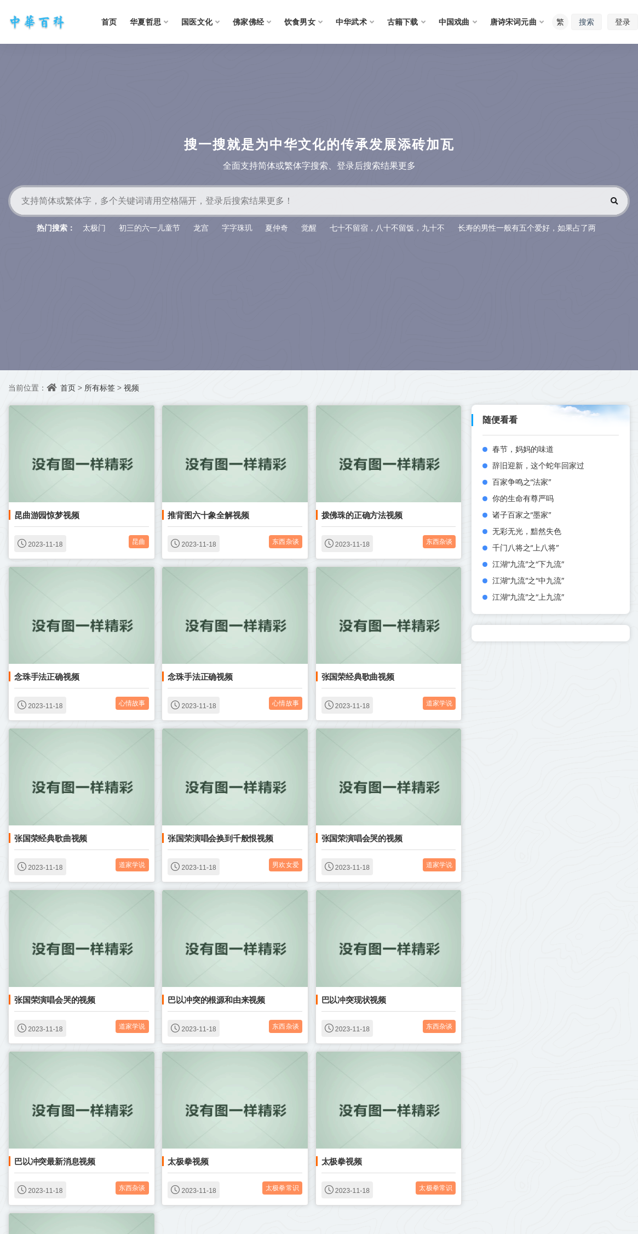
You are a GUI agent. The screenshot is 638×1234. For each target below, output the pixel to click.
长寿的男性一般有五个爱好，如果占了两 (527, 227)
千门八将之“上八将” (525, 547)
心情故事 (132, 703)
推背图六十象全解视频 (208, 514)
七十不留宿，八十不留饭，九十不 (387, 227)
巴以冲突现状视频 (353, 999)
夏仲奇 (276, 227)
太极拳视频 (188, 1161)
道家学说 (439, 703)
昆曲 (138, 541)
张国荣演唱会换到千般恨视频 (220, 838)
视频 (131, 387)
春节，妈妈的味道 (523, 449)
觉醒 (309, 227)
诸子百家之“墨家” (521, 514)
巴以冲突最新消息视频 (54, 1161)
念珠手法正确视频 (46, 676)
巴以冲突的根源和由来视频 (216, 999)
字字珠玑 (237, 227)
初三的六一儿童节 (149, 227)
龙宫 (201, 227)
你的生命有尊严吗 (523, 498)
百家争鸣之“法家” (521, 482)
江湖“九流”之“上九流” (528, 597)
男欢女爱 (285, 864)
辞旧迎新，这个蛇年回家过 (538, 465)
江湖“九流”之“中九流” (528, 580)
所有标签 (99, 387)
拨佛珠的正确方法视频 (362, 514)
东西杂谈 (285, 541)
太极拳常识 (282, 1187)
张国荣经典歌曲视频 (357, 676)
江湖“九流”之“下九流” (528, 564)
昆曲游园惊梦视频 (46, 514)
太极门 (94, 227)
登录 (622, 21)
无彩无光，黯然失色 (526, 531)
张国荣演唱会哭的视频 (362, 838)
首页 (68, 387)
